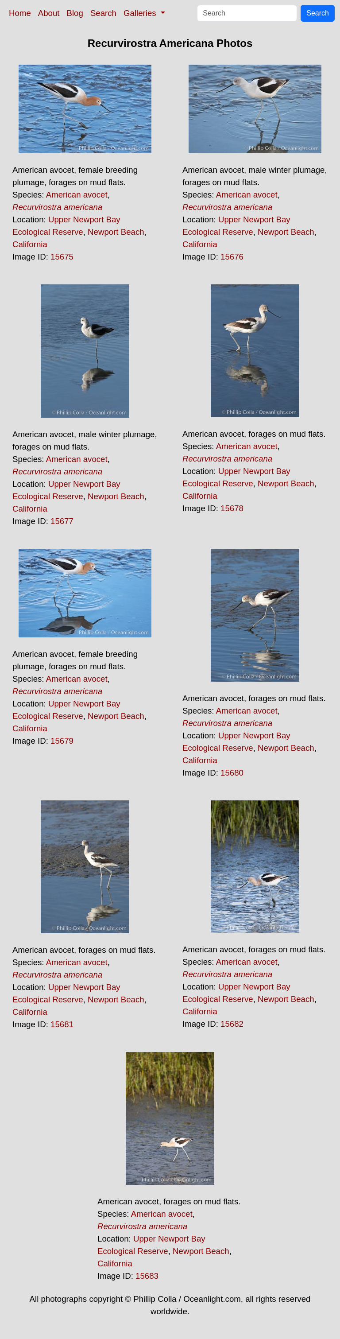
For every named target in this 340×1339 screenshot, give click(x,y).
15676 (231, 256)
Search (103, 13)
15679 (61, 740)
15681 (61, 1024)
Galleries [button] (141, 13)
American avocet (77, 194)
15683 (146, 1276)
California (29, 244)
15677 (61, 521)
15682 (231, 1024)
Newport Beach (116, 232)
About (49, 13)
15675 (61, 256)
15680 (231, 772)
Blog (75, 13)
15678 (231, 508)
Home (20, 13)
